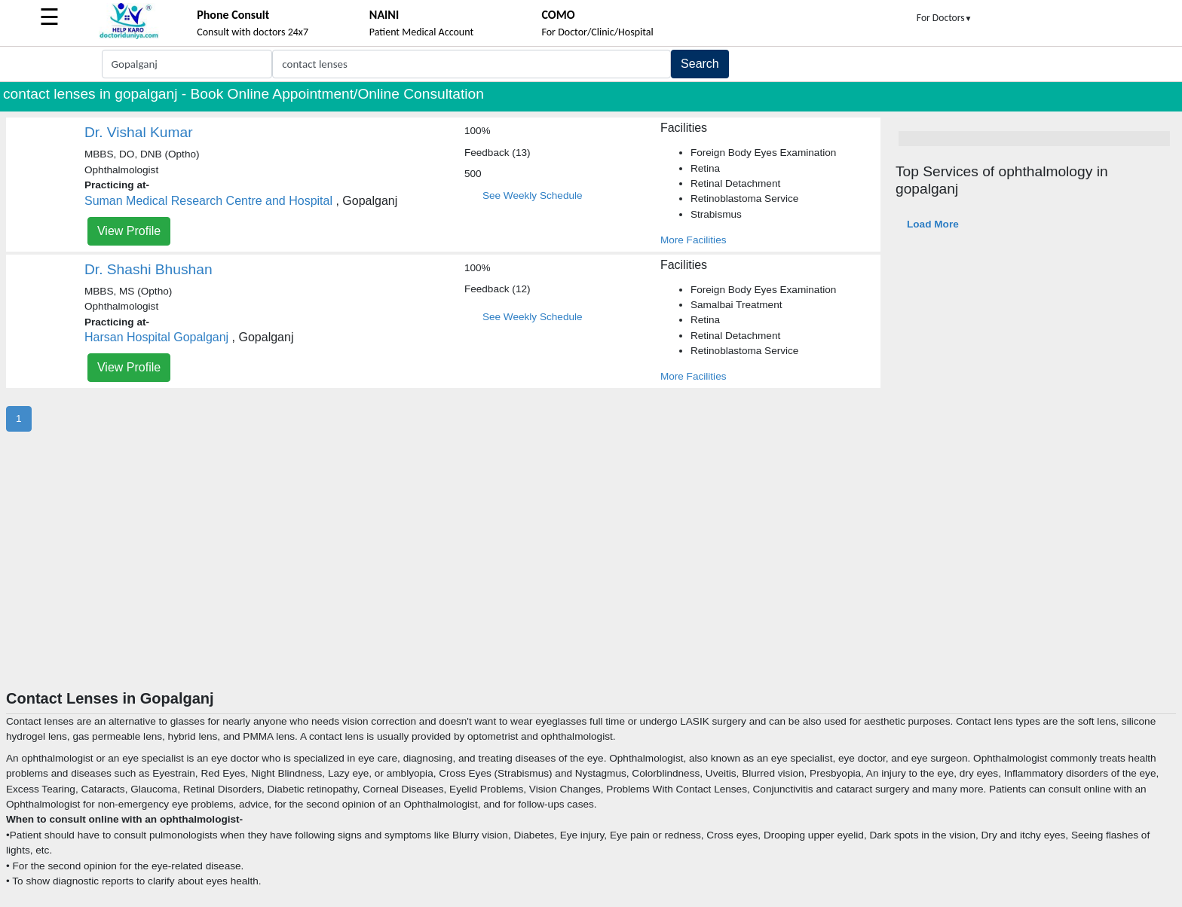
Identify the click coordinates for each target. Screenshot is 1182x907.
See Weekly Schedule (532, 195)
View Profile (129, 230)
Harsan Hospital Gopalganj (156, 337)
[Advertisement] (591, 576)
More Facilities (693, 240)
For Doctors (944, 17)
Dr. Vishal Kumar (138, 132)
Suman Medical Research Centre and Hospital (208, 200)
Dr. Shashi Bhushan (148, 269)
